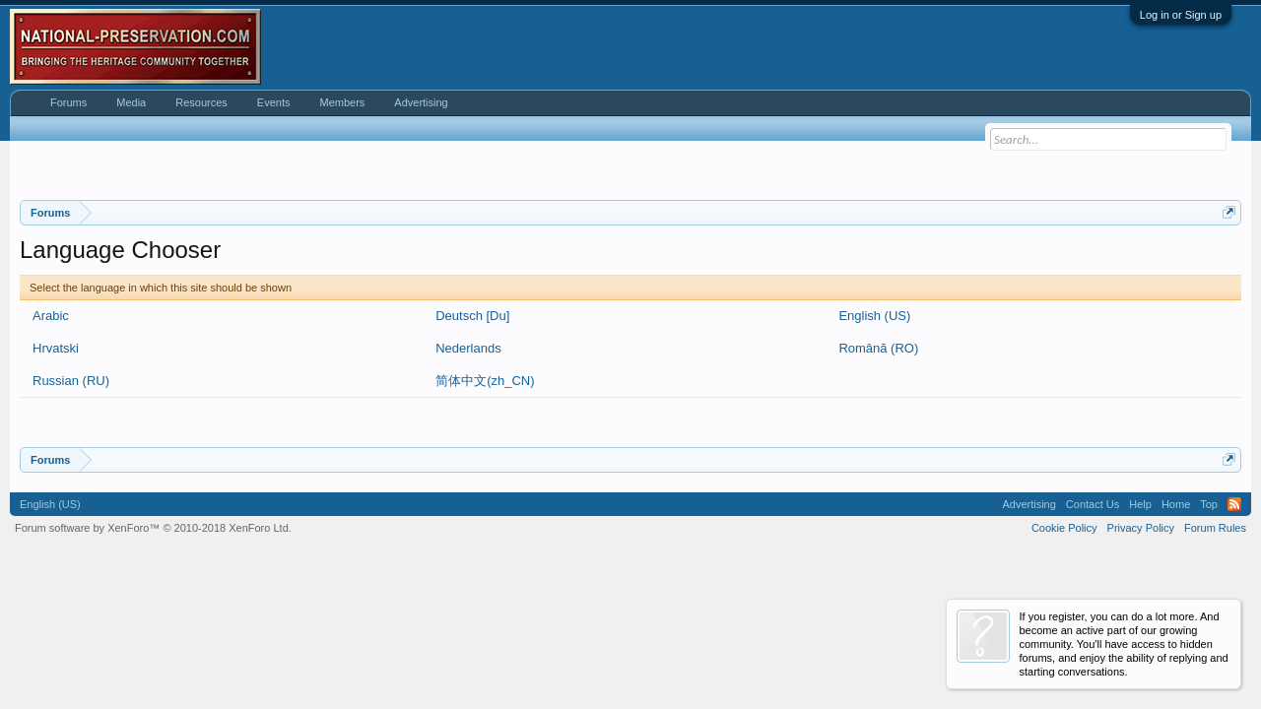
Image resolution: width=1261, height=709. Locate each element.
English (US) (874, 315)
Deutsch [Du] (472, 315)
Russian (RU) (71, 380)
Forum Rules (1215, 528)
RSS (1234, 504)
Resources (201, 102)
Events (274, 102)
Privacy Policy (1140, 528)
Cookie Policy (1064, 528)
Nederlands (468, 348)
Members (342, 102)
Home (1175, 504)
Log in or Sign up (1181, 15)
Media (131, 102)
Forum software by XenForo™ (153, 528)
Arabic (51, 315)
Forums (68, 102)
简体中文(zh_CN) (484, 380)
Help (1140, 504)
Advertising (420, 102)
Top (1209, 504)
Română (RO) (878, 348)
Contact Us (1092, 504)
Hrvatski (56, 348)
